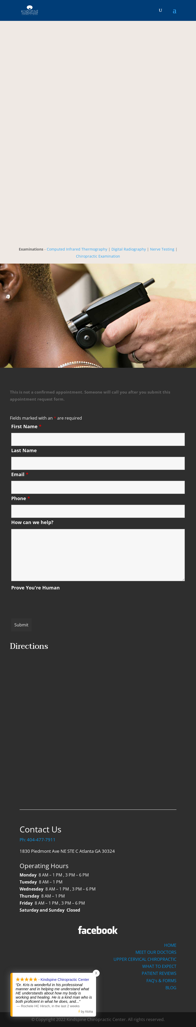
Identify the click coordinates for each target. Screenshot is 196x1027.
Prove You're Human (35, 587)
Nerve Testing (162, 249)
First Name (26, 426)
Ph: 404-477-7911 (38, 840)
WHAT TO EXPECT (159, 966)
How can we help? (32, 522)
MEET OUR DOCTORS (155, 952)
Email (19, 474)
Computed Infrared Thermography (77, 249)
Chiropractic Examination (98, 256)
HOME (170, 945)
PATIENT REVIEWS (159, 973)
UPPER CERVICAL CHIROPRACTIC (145, 959)
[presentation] (51, 604)
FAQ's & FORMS (161, 981)
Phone (20, 498)
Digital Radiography (128, 249)
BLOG (170, 988)
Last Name (24, 450)
